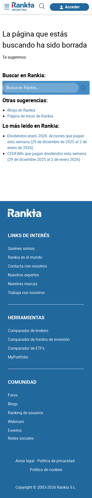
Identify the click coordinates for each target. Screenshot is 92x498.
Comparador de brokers (28, 330)
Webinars (16, 421)
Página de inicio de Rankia (30, 116)
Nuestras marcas (22, 283)
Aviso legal (24, 460)
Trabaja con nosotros (26, 292)
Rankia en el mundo (25, 257)
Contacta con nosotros (27, 266)
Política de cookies (46, 469)
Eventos (15, 430)
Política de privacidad (56, 460)
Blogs (13, 404)
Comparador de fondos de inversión (39, 339)
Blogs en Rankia (21, 110)
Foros (13, 395)
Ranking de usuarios (25, 412)
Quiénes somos (21, 248)
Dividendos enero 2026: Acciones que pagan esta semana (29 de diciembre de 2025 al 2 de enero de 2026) (47, 141)
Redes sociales (21, 438)
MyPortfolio (18, 357)
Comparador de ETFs (26, 348)
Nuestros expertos (23, 275)
